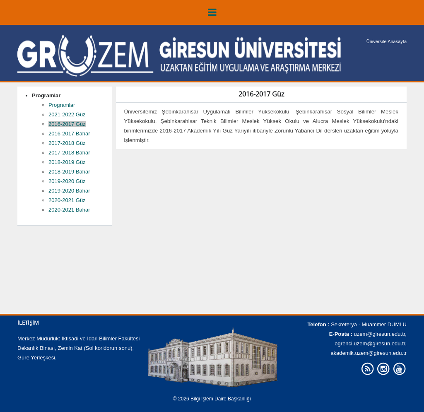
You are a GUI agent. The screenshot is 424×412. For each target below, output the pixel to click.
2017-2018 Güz (67, 143)
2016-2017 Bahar (69, 133)
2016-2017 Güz (67, 124)
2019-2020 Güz (67, 181)
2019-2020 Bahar (69, 191)
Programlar (61, 105)
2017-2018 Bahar (69, 152)
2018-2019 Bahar (69, 172)
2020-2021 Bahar (69, 210)
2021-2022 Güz (67, 114)
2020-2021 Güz (67, 200)
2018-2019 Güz (67, 162)
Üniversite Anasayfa (386, 41)
